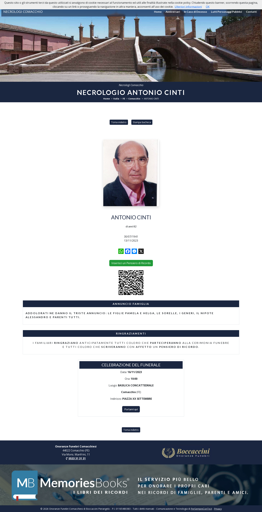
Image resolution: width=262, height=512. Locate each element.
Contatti (251, 11)
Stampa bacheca (142, 122)
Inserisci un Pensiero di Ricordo (131, 263)
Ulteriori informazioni (188, 7)
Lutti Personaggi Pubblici (226, 11)
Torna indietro (118, 122)
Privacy (218, 508)
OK (208, 7)
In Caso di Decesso (195, 11)
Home (158, 11)
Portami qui (131, 409)
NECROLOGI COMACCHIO (23, 11)
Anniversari (173, 11)
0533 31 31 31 (76, 458)
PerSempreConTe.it (201, 508)
